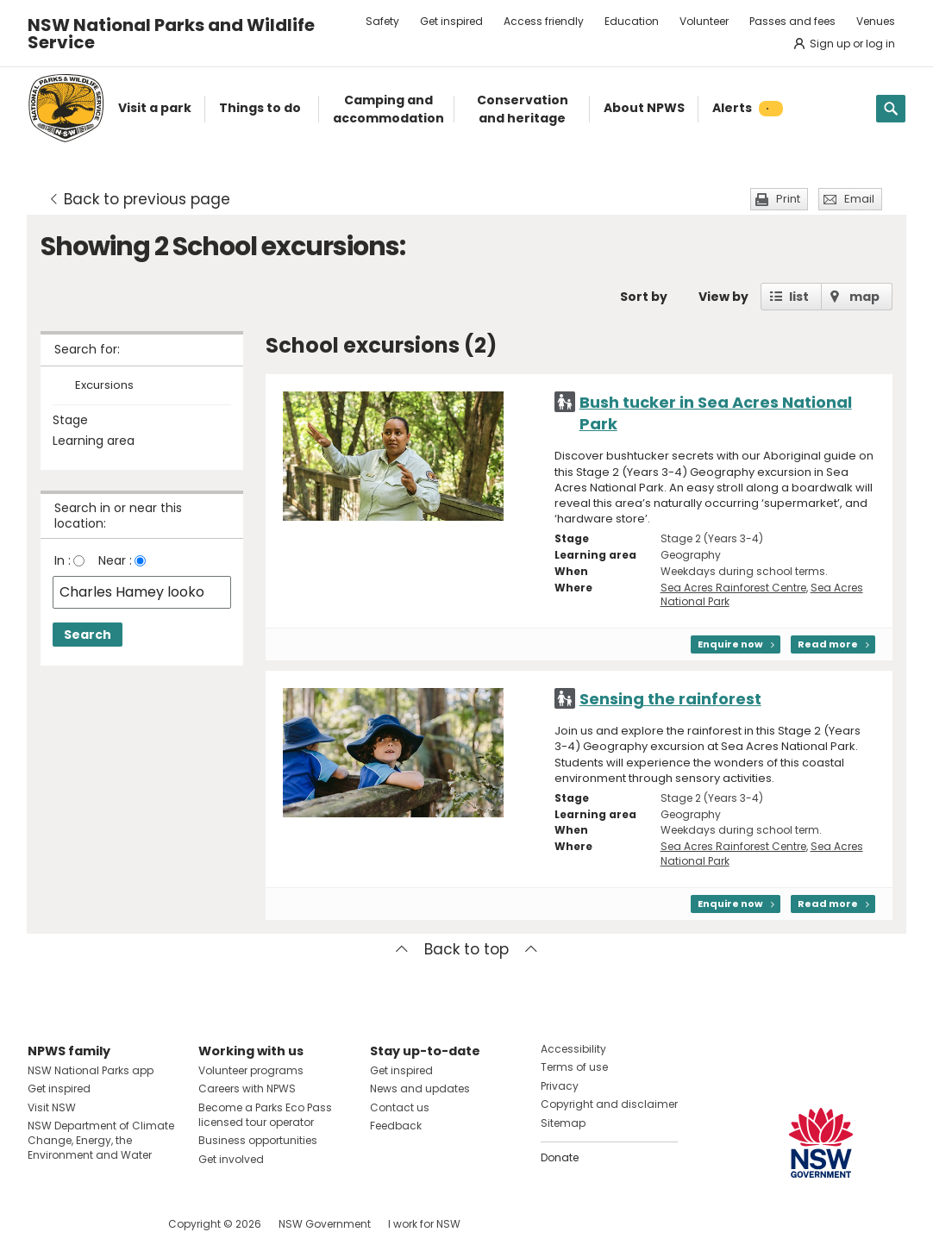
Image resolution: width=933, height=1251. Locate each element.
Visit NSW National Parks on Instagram (81, 1224)
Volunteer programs (251, 1070)
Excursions (104, 385)
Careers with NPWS (247, 1088)
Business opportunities (257, 1140)
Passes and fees (792, 21)
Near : (115, 560)
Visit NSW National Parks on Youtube (118, 1224)
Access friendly (544, 21)
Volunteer (704, 21)
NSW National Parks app (90, 1070)
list (799, 296)
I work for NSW (424, 1224)
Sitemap (563, 1123)
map (864, 296)
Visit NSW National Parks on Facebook (43, 1224)
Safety (382, 21)
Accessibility (573, 1048)
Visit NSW (52, 1107)
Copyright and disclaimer (609, 1104)
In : (62, 560)
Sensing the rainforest (670, 699)
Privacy (560, 1086)
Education (631, 21)
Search (87, 634)
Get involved (231, 1159)
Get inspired (451, 21)
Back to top (466, 949)
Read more (828, 644)
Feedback (396, 1125)
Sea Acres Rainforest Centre (733, 587)
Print (788, 199)
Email (859, 199)
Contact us (399, 1107)
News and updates (420, 1088)
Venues (875, 21)
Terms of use (574, 1067)
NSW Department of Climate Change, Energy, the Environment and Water (101, 1140)
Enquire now (730, 644)
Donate (560, 1157)
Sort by (643, 296)
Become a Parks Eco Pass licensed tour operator (265, 1114)
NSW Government (325, 1224)
